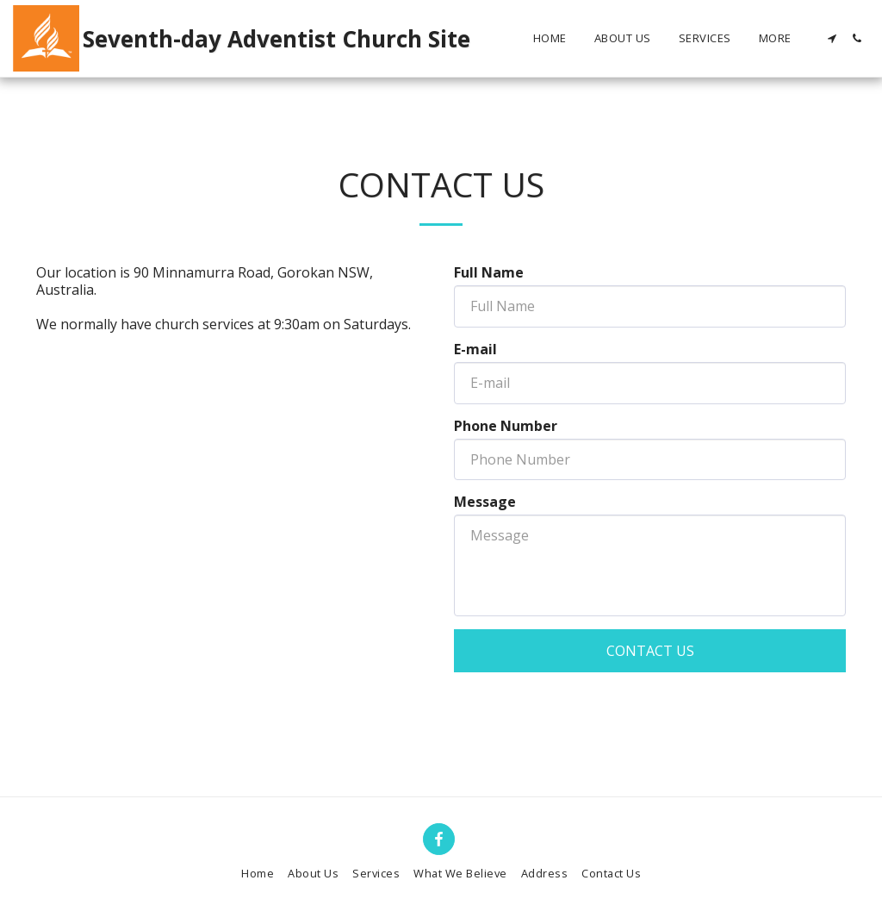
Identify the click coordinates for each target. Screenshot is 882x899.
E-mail (475, 349)
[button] (831, 38)
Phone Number (505, 425)
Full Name (489, 272)
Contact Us (650, 650)
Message (485, 501)
